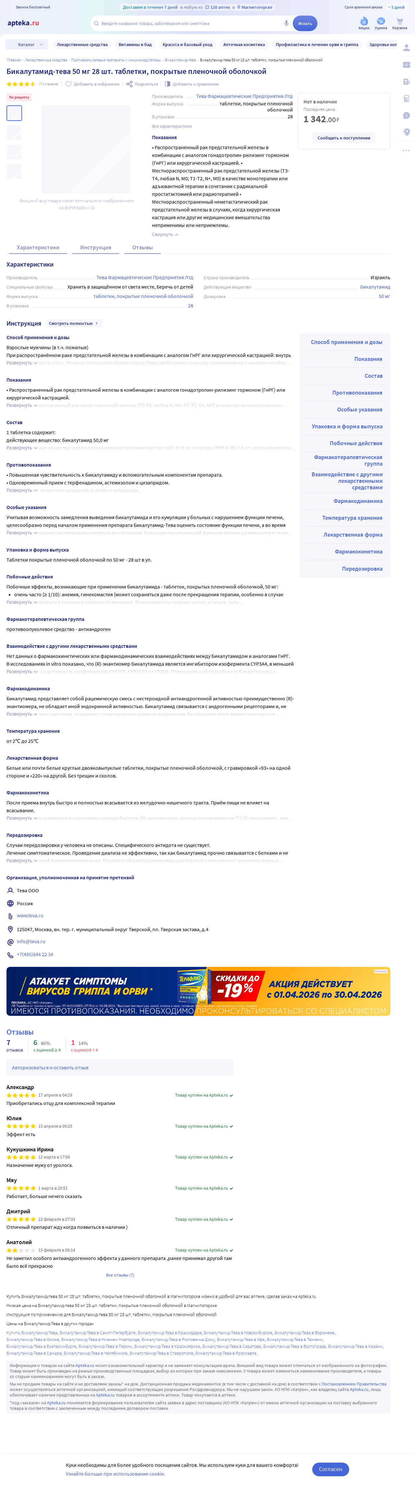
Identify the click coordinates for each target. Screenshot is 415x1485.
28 (190, 305)
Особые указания (360, 409)
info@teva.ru (31, 941)
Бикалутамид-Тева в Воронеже (305, 1333)
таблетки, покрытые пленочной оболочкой (143, 296)
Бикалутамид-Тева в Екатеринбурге (41, 1346)
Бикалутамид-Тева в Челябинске (95, 1353)
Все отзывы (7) (120, 1275)
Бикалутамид (375, 286)
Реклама (381, 971)
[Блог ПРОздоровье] (406, 81)
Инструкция (96, 247)
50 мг (384, 296)
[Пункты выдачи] (406, 132)
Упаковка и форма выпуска (347, 426)
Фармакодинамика (358, 501)
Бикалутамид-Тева (180, 59)
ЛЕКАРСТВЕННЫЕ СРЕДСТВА (46, 59)
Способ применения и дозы (347, 342)
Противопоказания (357, 392)
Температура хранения (352, 517)
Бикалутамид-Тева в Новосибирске (238, 1333)
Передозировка (362, 568)
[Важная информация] (406, 115)
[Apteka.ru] (28, 23)
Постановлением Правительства (354, 1384)
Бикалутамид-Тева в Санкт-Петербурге (98, 1333)
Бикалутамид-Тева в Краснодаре (170, 1333)
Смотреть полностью (74, 323)
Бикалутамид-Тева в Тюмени (295, 1339)
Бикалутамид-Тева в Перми (105, 1346)
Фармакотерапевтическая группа (348, 460)
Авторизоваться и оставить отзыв (50, 1067)
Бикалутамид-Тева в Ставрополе (161, 1353)
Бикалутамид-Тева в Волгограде (294, 1346)
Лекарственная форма (353, 534)
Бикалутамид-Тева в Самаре (34, 1353)
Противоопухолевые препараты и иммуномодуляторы (116, 59)
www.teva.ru (30, 915)
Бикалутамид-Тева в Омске (32, 1339)
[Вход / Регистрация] (406, 47)
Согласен (330, 1469)
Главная (14, 59)
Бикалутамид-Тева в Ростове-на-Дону (178, 1339)
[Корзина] (399, 23)
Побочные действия (356, 443)
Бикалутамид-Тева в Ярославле (226, 1353)
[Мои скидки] (406, 64)
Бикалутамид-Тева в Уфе (241, 1339)
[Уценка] (381, 23)
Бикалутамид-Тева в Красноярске (167, 1346)
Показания (368, 358)
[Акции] (364, 23)
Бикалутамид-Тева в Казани (355, 1346)
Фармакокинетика (359, 551)
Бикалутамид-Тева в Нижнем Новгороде (100, 1339)
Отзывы (142, 247)
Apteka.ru (85, 1365)
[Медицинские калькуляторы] (406, 98)
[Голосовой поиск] (286, 23)
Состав (374, 375)
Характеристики (38, 247)
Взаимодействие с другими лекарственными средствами (347, 480)
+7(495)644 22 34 (35, 954)
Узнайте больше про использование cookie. (115, 1473)
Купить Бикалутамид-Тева (31, 1333)
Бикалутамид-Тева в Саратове (231, 1346)
